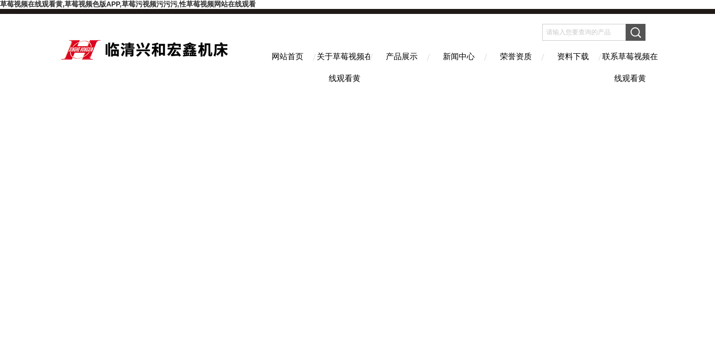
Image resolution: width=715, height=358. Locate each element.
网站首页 (287, 56)
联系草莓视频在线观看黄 (630, 65)
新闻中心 (459, 56)
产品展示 (402, 56)
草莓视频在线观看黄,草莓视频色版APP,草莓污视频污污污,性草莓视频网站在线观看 (128, 4)
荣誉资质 (516, 56)
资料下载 (573, 56)
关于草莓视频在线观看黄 (344, 65)
